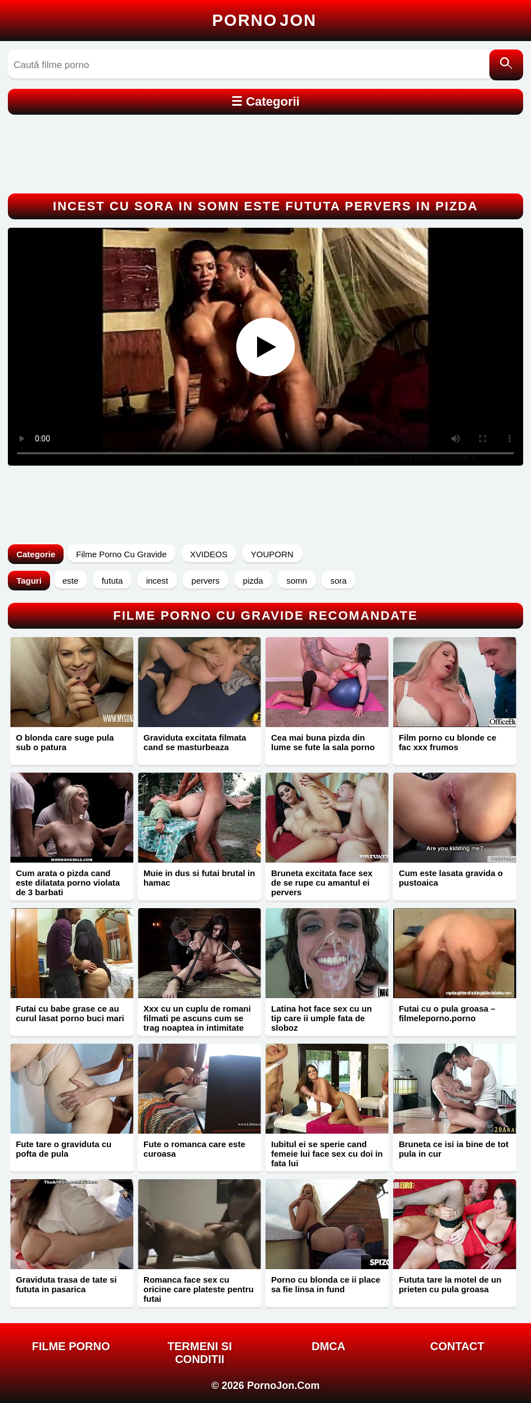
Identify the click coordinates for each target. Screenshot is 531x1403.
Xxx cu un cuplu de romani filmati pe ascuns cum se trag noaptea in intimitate (197, 1018)
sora (338, 580)
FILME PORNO (71, 1346)
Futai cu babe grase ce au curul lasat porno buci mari (70, 1013)
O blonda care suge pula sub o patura (65, 742)
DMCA (328, 1346)
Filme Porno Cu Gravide (121, 554)
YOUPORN (272, 554)
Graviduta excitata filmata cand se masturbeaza (194, 742)
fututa (112, 580)
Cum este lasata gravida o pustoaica (451, 877)
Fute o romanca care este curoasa (194, 1148)
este (70, 580)
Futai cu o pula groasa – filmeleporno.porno (447, 1013)
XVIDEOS (209, 554)
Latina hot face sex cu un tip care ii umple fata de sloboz (321, 1018)
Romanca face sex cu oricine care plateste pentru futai (198, 1289)
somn (296, 580)
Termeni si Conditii (200, 1352)
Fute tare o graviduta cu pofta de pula (63, 1148)
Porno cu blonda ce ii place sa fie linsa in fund (325, 1284)
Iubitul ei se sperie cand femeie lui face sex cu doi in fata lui (326, 1153)
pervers (205, 580)
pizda (253, 580)
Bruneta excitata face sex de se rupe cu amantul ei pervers (321, 882)
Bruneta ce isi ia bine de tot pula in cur (453, 1148)
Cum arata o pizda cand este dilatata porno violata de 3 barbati (68, 882)
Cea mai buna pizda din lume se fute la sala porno (323, 742)
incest (157, 580)
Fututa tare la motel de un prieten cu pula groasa (450, 1284)
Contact (457, 1346)
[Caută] (506, 64)
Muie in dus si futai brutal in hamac (199, 877)
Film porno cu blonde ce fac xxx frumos (447, 742)
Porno (264, 20)
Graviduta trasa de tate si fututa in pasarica (66, 1284)
